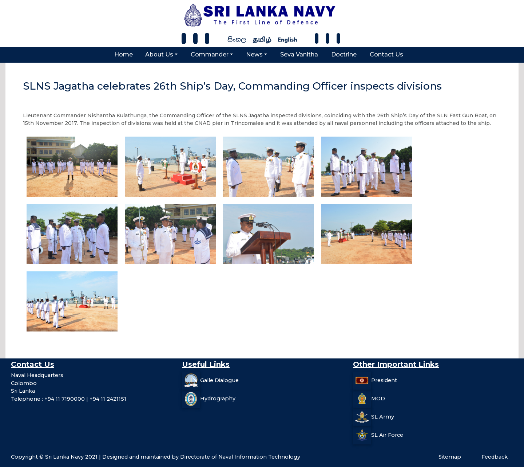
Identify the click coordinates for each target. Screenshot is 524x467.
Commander (210, 54)
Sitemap (449, 457)
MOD (378, 398)
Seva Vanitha (299, 54)
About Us (159, 54)
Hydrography (217, 398)
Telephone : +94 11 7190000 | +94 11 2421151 (68, 399)
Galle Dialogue (219, 380)
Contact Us (386, 54)
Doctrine (344, 54)
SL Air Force (387, 435)
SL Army (382, 416)
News (254, 54)
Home (123, 54)
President (384, 380)
